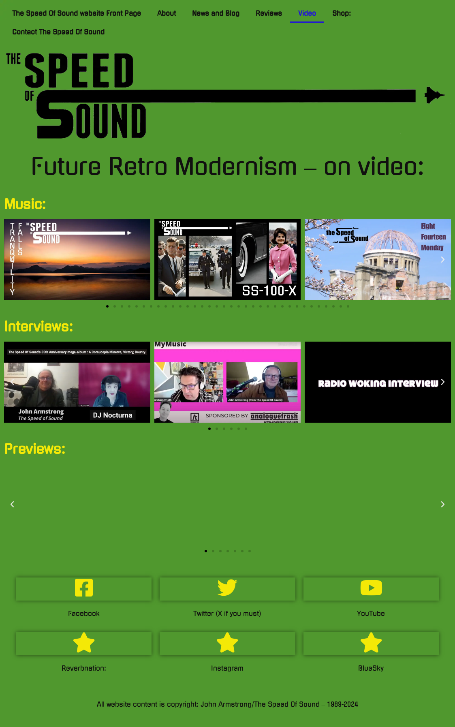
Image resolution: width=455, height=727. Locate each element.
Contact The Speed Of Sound (58, 32)
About (166, 13)
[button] (12, 260)
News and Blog (215, 13)
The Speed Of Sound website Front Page (76, 13)
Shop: (341, 13)
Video (307, 13)
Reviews (269, 13)
